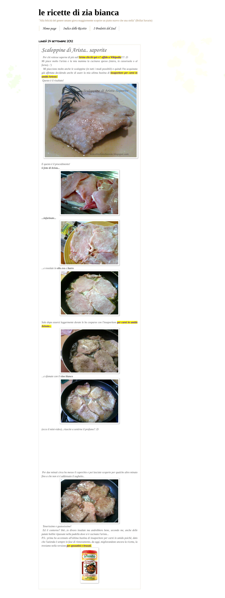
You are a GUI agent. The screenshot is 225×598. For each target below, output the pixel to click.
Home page (49, 28)
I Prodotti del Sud (104, 28)
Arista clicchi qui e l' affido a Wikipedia (100, 57)
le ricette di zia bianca (79, 12)
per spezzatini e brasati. (79, 545)
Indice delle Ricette (74, 28)
